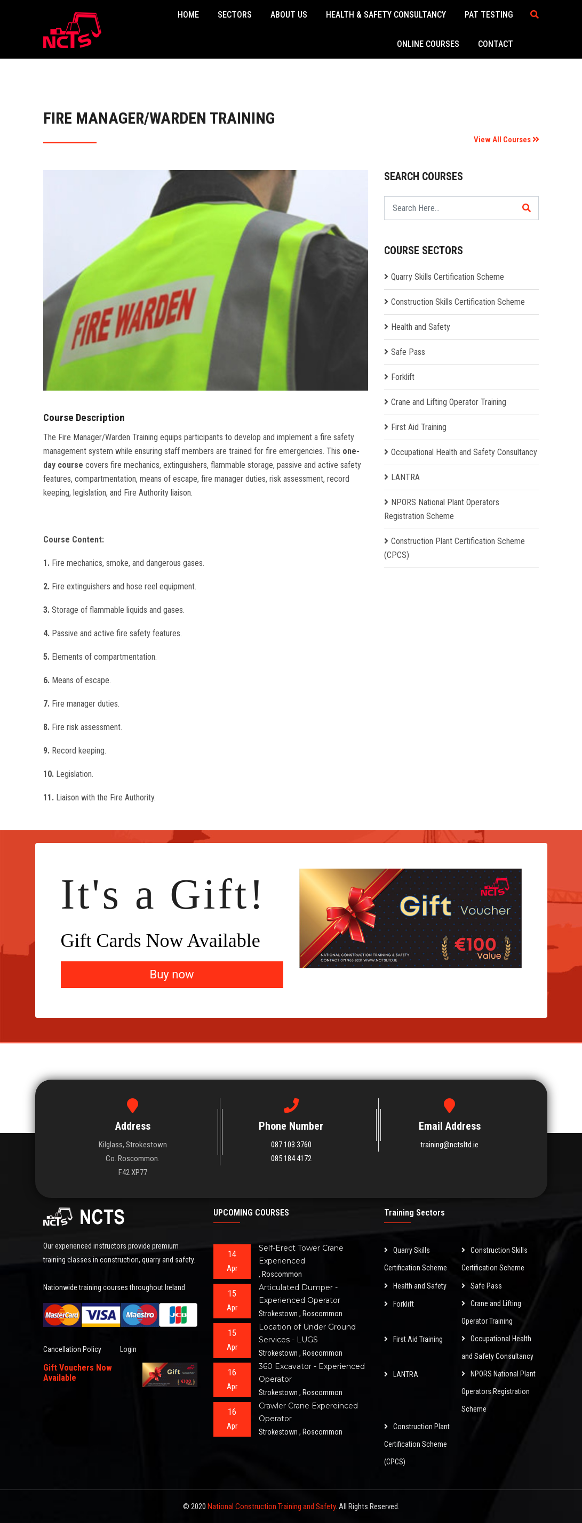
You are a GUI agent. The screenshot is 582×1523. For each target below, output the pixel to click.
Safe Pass (408, 352)
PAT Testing (489, 15)
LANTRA (405, 477)
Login (128, 1349)
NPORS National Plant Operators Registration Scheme (498, 1391)
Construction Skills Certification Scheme (458, 302)
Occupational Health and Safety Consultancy (464, 452)
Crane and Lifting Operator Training (448, 402)
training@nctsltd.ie (449, 1144)
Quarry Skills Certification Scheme (447, 277)
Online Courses (428, 44)
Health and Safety (420, 327)
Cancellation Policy (72, 1349)
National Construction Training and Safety (272, 1506)
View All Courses (506, 139)
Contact (496, 44)
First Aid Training (419, 427)
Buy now (172, 974)
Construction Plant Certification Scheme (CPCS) (417, 1444)
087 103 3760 (291, 1144)
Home (189, 15)
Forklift (402, 377)
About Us (289, 15)
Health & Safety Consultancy (386, 15)
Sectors (235, 15)
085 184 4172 (291, 1158)
